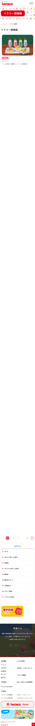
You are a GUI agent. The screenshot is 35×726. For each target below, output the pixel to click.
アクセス (3, 665)
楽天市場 (3, 725)
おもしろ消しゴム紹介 (11, 557)
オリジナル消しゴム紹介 (12, 568)
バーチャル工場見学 (7, 698)
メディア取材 (8, 591)
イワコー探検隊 (21, 675)
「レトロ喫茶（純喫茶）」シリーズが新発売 (14, 64)
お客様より (8, 586)
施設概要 (3, 671)
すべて (6, 551)
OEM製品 (3, 682)
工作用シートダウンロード (24, 668)
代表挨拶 (3, 668)
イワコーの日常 (9, 597)
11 (27, 539)
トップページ (4, 24)
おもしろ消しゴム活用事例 (24, 682)
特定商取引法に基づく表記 (24, 698)
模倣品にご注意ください (24, 695)
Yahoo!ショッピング (7, 722)
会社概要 (3, 661)
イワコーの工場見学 (7, 695)
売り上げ (3, 674)
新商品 (5, 58)
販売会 (6, 574)
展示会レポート (9, 580)
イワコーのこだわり (7, 687)
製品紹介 (3, 677)
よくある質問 (21, 661)
